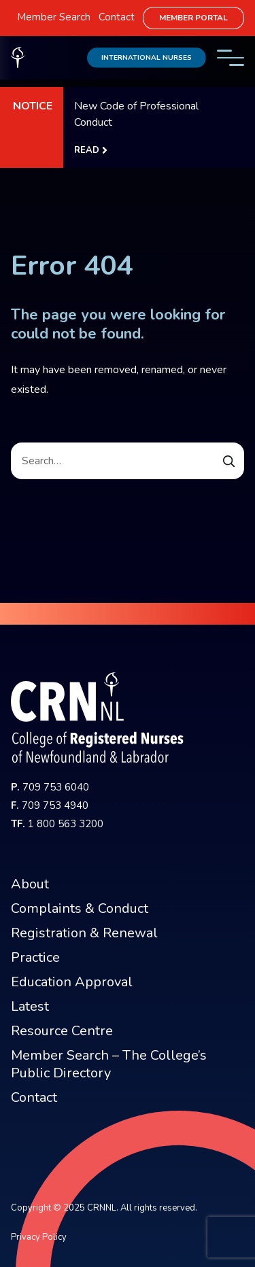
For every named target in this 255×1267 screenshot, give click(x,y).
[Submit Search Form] (229, 461)
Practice (35, 957)
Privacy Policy (39, 1237)
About (30, 884)
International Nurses (146, 57)
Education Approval (72, 982)
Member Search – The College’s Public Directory (109, 1064)
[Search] (127, 460)
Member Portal (193, 17)
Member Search (53, 17)
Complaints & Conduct (79, 908)
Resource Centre (62, 1031)
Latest (30, 1006)
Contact (117, 17)
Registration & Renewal (84, 933)
